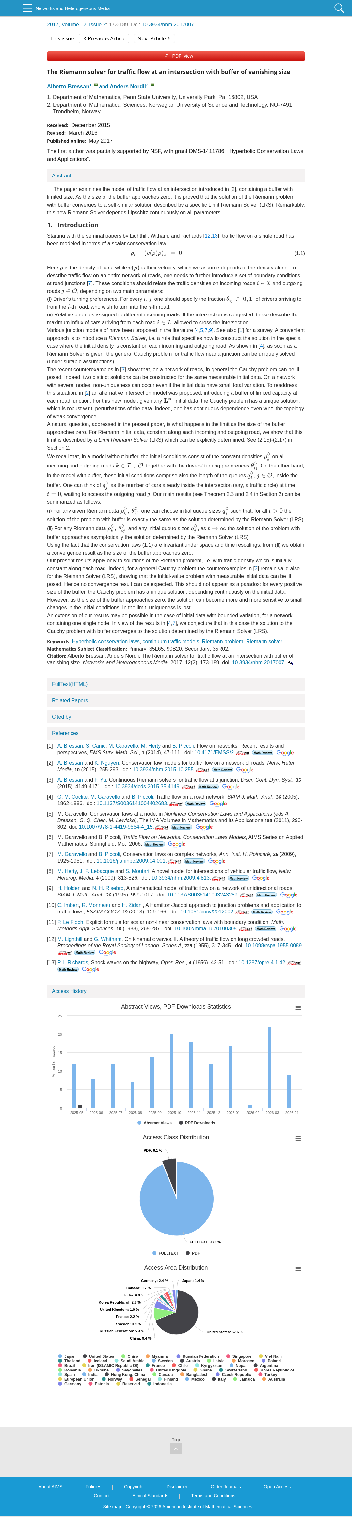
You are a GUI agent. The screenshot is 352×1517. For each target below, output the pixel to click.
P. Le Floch (70, 922)
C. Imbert (68, 905)
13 (215, 235)
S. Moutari (137, 871)
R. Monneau (96, 905)
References (65, 733)
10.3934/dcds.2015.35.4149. (155, 786)
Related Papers (70, 700)
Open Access (277, 1486)
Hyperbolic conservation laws (105, 641)
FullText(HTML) (70, 684)
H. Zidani (132, 905)
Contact (101, 1495)
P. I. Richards (72, 962)
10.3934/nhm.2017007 (168, 24)
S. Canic (95, 746)
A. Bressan (70, 746)
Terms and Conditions (213, 1495)
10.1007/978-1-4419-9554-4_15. (124, 827)
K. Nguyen (107, 763)
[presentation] (158, 253)
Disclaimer (177, 1486)
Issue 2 (97, 24)
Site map (112, 1506)
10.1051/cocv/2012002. (215, 911)
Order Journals (226, 1486)
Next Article (153, 38)
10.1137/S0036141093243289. (210, 894)
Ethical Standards (150, 1495)
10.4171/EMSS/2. (222, 752)
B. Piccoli (183, 746)
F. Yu (100, 780)
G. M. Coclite (72, 797)
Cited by (61, 717)
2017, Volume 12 (66, 24)
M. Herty (151, 746)
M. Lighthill (69, 939)
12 (208, 235)
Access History (69, 991)
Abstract (61, 175)
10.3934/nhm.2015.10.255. (171, 769)
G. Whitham (107, 939)
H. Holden (69, 888)
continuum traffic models (171, 641)
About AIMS (51, 1486)
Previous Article (104, 38)
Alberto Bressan (68, 87)
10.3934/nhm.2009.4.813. (189, 878)
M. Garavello (123, 746)
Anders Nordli (128, 87)
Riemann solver (264, 641)
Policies (93, 1486)
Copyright (134, 1486)
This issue (62, 38)
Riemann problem (222, 641)
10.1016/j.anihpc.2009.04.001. (139, 861)
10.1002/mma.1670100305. (214, 928)
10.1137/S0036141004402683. (140, 803)
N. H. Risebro (107, 888)
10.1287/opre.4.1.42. (270, 962)
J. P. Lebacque (97, 871)
